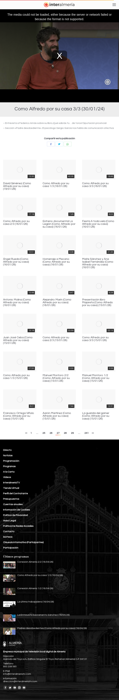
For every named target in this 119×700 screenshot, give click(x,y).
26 (51, 433)
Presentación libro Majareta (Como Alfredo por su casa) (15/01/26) (97, 302)
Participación (10, 548)
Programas (9, 466)
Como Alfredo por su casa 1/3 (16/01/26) (56, 185)
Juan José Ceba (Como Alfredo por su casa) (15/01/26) (18, 340)
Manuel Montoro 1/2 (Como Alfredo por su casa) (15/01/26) (95, 378)
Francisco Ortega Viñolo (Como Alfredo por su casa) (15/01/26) (18, 416)
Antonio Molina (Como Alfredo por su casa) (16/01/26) (17, 302)
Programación (11, 461)
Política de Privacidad (15, 515)
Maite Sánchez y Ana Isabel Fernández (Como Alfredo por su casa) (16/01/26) (97, 263)
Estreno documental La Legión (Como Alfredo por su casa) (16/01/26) (59, 224)
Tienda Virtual (11, 488)
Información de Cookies (16, 510)
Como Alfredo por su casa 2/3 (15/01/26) (56, 339)
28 (65, 433)
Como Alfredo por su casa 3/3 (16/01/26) (95, 185)
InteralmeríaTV (11, 482)
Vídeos (7, 477)
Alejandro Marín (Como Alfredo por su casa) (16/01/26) (57, 302)
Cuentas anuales (13, 504)
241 (86, 433)
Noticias (8, 455)
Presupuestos (11, 499)
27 (58, 433)
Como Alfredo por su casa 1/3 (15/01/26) (16, 377)
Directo (7, 450)
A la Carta (8, 472)
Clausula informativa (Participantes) (23, 542)
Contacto (8, 531)
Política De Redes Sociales (18, 526)
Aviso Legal (9, 520)
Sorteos (7, 537)
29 (72, 433)
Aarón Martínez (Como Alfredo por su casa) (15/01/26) (57, 416)
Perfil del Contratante (15, 493)
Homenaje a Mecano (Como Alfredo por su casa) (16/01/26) (56, 262)
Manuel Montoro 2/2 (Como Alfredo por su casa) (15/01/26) (56, 378)
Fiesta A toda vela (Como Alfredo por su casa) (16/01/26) (98, 224)
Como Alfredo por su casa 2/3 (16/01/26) (16, 222)
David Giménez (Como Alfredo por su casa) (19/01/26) (17, 186)
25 (43, 433)
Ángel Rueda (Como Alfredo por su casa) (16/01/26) (16, 262)
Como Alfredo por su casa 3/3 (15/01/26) (95, 339)
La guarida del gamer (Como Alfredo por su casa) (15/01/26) (95, 416)
